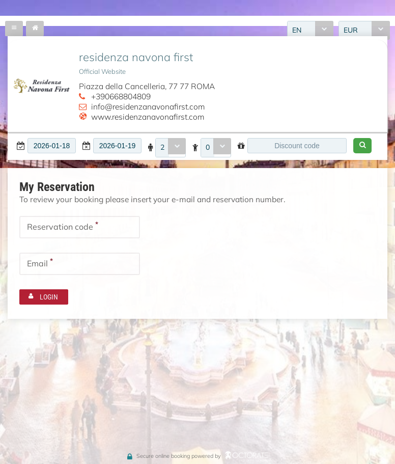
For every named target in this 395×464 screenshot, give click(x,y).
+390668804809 (121, 96)
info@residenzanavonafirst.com (148, 106)
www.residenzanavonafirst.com (147, 117)
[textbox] (51, 145)
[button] (362, 145)
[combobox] (170, 147)
